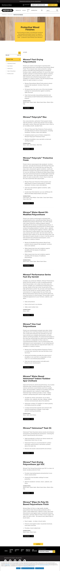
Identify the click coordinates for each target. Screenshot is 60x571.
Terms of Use (32, 564)
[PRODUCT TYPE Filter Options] (13, 59)
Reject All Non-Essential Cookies (28, 567)
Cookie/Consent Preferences (44, 563)
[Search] (13, 53)
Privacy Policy (7, 563)
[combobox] (51, 10)
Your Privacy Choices (39, 567)
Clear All (19, 55)
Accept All (18, 567)
